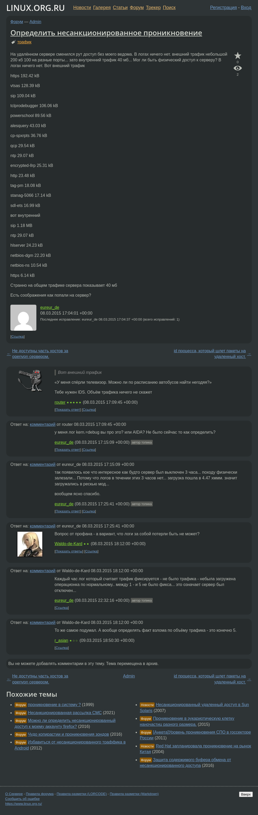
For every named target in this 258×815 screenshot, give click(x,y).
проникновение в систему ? (54, 704)
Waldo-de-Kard (68, 544)
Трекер (153, 7)
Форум (137, 7)
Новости (82, 7)
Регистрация (223, 7)
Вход (246, 7)
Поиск (169, 7)
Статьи (120, 7)
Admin (35, 21)
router (60, 402)
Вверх (246, 794)
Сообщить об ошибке (22, 799)
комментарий (43, 424)
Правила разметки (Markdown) (134, 794)
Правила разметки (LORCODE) (82, 794)
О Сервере (14, 794)
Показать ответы (69, 551)
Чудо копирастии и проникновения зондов (68, 734)
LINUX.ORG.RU (35, 7)
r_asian (61, 640)
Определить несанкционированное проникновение (106, 32)
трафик (24, 42)
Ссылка (17, 336)
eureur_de (49, 307)
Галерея (102, 7)
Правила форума (40, 794)
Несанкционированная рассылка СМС (65, 712)
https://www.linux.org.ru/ (23, 804)
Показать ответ (68, 410)
